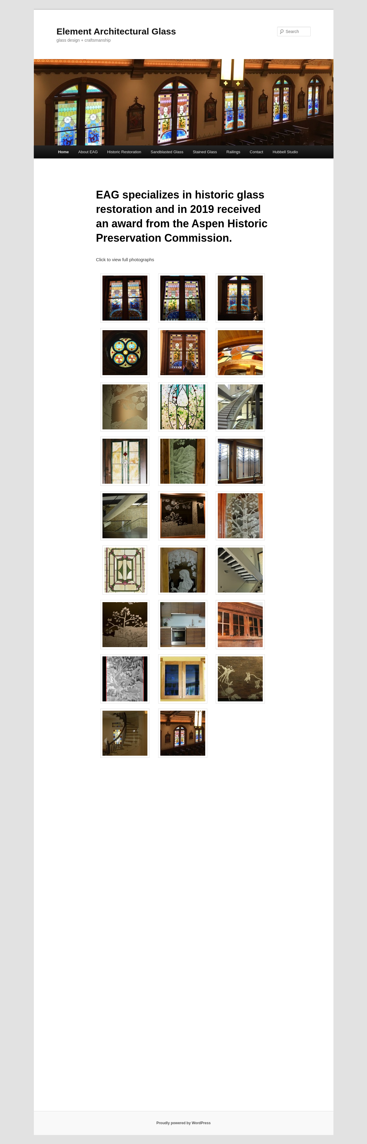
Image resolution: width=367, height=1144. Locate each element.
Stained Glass (205, 152)
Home (63, 152)
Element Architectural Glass (116, 31)
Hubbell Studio (285, 152)
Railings (233, 152)
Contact (256, 152)
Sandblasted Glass (167, 152)
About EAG (88, 152)
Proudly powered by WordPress (183, 1123)
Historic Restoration (124, 152)
